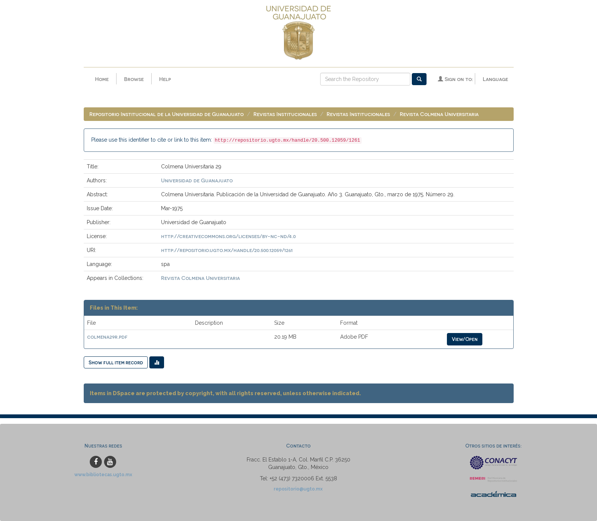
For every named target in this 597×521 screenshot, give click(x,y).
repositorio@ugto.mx (298, 489)
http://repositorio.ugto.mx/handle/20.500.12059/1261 (227, 250)
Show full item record (116, 362)
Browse (134, 79)
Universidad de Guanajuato (197, 180)
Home (102, 79)
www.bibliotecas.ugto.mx (103, 474)
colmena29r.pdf (107, 336)
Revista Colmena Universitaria (439, 114)
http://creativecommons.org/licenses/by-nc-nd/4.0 (228, 236)
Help (165, 79)
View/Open (464, 339)
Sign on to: (455, 79)
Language (495, 79)
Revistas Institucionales (285, 114)
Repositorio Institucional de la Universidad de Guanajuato (166, 114)
